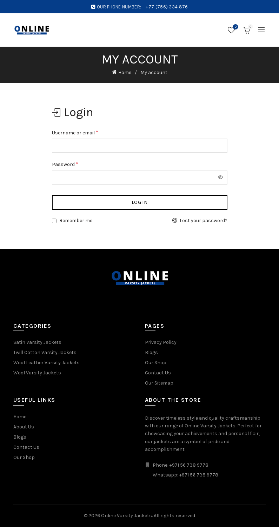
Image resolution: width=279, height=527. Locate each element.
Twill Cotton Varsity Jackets (45, 352)
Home (124, 72)
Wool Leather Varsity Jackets (46, 363)
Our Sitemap (159, 383)
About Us (23, 427)
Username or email (75, 132)
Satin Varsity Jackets (37, 342)
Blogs (151, 352)
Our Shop (155, 363)
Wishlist (235, 27)
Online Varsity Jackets (126, 516)
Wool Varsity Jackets (37, 373)
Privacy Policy (161, 342)
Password (65, 164)
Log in (139, 202)
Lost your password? (203, 221)
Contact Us (158, 373)
